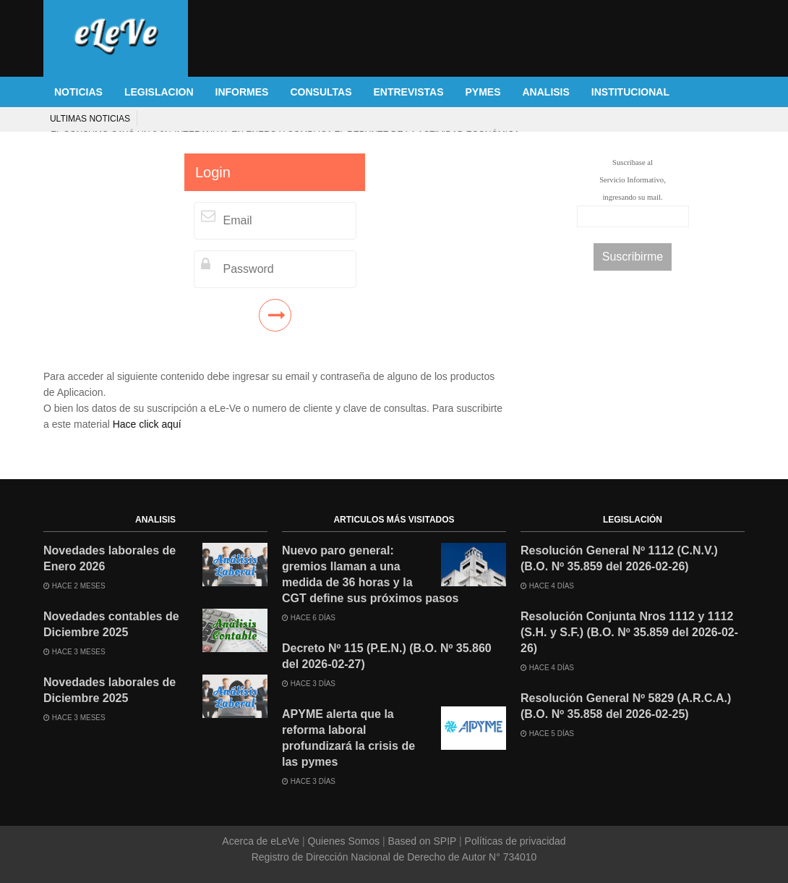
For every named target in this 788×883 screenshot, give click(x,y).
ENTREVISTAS (409, 92)
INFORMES (242, 92)
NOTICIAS (78, 92)
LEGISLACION (159, 92)
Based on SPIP (422, 841)
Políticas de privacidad (514, 841)
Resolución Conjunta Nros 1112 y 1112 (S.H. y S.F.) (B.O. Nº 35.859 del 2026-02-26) (629, 632)
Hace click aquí (147, 424)
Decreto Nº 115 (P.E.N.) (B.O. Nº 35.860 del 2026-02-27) (387, 656)
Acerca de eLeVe (262, 841)
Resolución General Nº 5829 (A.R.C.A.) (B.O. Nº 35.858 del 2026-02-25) (626, 706)
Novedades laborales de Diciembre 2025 (109, 690)
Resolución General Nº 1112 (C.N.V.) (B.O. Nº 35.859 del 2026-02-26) (619, 558)
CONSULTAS (320, 92)
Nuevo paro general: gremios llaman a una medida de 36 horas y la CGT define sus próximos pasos (370, 574)
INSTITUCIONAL (630, 92)
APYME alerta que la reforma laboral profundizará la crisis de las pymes (348, 738)
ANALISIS (546, 92)
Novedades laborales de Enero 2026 (109, 558)
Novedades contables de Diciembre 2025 (111, 624)
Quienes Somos (343, 841)
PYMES (482, 92)
